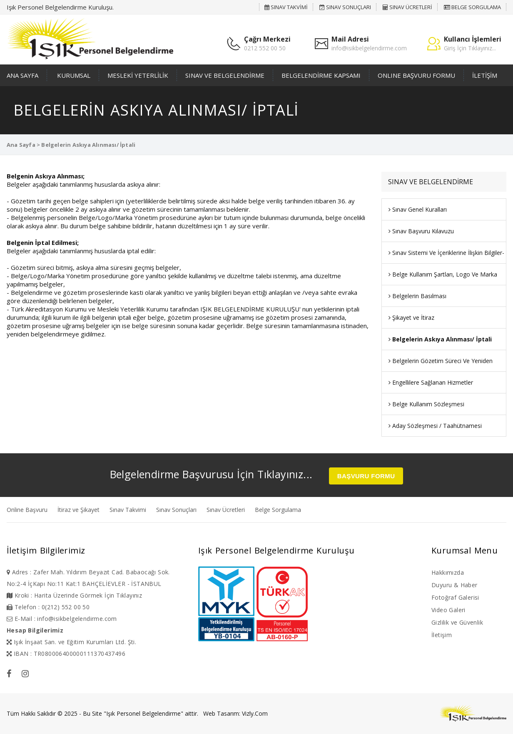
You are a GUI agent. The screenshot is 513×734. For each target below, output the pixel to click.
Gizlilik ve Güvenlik (457, 622)
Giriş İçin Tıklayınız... (470, 48)
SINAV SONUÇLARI (345, 7)
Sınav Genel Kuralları (417, 209)
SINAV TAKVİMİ (286, 7)
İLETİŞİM (484, 75)
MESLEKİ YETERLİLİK (137, 75)
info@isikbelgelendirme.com (369, 48)
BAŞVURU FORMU (366, 475)
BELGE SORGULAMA (472, 7)
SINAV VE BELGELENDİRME (224, 75)
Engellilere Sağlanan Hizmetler (430, 382)
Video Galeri (448, 610)
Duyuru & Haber (454, 585)
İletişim (441, 635)
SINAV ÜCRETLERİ (407, 7)
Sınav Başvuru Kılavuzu (421, 231)
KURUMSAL (73, 75)
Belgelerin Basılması (417, 296)
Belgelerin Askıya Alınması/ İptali (440, 339)
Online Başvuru (27, 510)
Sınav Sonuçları (176, 510)
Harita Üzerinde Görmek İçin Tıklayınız (88, 595)
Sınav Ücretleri (226, 510)
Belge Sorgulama (278, 510)
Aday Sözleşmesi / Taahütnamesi (435, 426)
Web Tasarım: (221, 713)
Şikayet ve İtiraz (411, 317)
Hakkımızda (447, 572)
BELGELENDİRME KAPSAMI (321, 75)
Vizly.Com (255, 713)
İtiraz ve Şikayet (78, 510)
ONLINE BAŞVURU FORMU (416, 75)
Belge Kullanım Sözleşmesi (426, 404)
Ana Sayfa (21, 144)
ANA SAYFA (22, 75)
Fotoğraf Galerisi (455, 597)
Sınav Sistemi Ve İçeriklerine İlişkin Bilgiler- (446, 253)
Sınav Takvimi (128, 510)
